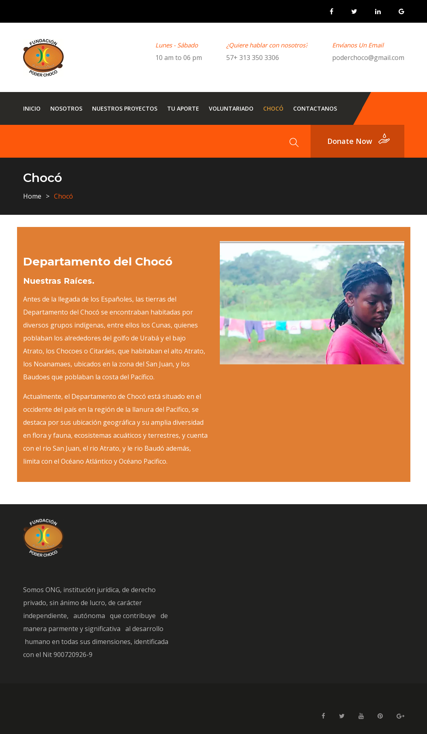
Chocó (273, 108)
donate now (349, 141)
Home (32, 196)
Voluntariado (231, 108)
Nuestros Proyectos (124, 108)
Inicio (32, 108)
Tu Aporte (183, 108)
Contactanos (315, 108)
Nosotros (66, 108)
